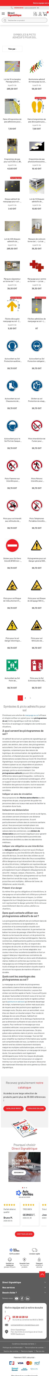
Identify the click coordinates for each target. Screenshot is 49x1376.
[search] (5, 20)
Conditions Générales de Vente (23, 1344)
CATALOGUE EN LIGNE (35, 1108)
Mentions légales (27, 1351)
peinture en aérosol (16, 1001)
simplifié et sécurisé (39, 1265)
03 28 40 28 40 (20, 1317)
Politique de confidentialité (13, 1347)
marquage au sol (32, 715)
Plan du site (40, 1351)
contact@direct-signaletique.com (25, 1325)
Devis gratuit (19, 1172)
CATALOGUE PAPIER (13, 1108)
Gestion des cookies (11, 1351)
